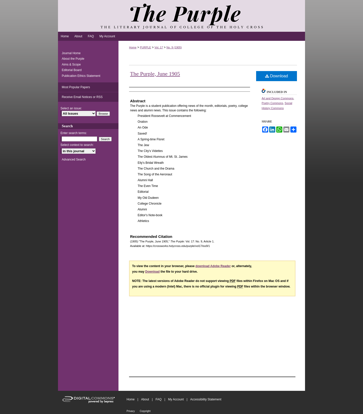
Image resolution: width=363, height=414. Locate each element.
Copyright (145, 411)
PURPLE (145, 47)
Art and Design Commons (277, 98)
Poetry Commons (272, 103)
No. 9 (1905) (174, 47)
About (145, 399)
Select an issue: (71, 108)
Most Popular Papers (76, 87)
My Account (176, 399)
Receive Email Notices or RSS (82, 97)
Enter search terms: (73, 133)
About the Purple (73, 58)
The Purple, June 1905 (155, 74)
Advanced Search (74, 159)
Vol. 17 (159, 47)
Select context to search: (77, 145)
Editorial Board (72, 70)
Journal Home (71, 53)
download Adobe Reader (213, 266)
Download (276, 76)
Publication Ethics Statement (81, 76)
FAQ (159, 399)
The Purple (181, 16)
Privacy (131, 411)
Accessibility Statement (205, 399)
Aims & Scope (71, 64)
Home (132, 47)
